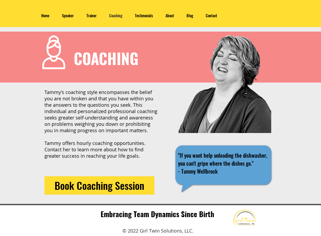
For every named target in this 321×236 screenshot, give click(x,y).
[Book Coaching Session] (99, 185)
